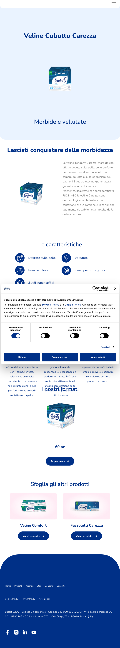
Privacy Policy (51, 304)
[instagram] (16, 632)
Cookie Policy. (73, 304)
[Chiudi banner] (115, 288)
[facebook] (7, 632)
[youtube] (33, 632)
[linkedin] (25, 632)
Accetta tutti (98, 357)
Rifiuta (22, 357)
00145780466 (13, 616)
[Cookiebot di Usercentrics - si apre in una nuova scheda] (94, 288)
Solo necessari (60, 357)
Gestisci (105, 347)
